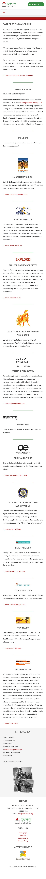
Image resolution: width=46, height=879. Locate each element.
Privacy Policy (23, 841)
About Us (23, 836)
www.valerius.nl (11, 723)
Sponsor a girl (9, 740)
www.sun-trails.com (13, 648)
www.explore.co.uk (13, 298)
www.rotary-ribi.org (13, 529)
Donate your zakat (11, 746)
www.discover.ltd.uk (13, 246)
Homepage (23, 833)
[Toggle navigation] (4, 12)
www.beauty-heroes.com (15, 571)
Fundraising (8, 743)
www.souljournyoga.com (15, 604)
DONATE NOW (36, 4)
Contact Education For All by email (19, 75)
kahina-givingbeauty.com (15, 403)
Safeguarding (23, 838)
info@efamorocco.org (25, 814)
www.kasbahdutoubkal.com (16, 194)
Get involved (9, 737)
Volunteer (8, 756)
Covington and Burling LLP (31, 102)
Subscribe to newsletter (13, 762)
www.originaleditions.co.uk (16, 475)
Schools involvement (12, 752)
